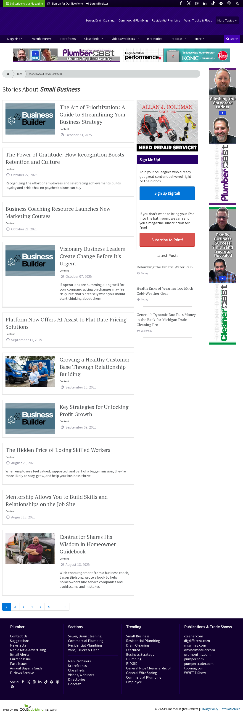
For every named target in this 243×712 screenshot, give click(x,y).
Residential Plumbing (166, 20)
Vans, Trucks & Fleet (198, 20)
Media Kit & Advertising (28, 649)
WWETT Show (195, 672)
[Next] (57, 607)
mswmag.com (195, 645)
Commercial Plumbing (133, 20)
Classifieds (92, 39)
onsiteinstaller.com (199, 649)
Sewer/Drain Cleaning (100, 20)
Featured (133, 649)
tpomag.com (194, 668)
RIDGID (131, 663)
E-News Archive (22, 672)
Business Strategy (140, 654)
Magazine (13, 39)
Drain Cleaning (137, 645)
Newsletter (19, 645)
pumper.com (194, 659)
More (198, 39)
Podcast (177, 39)
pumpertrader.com (199, 663)
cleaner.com (193, 636)
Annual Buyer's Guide (26, 668)
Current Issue (20, 659)
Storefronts (68, 39)
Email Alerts (19, 654)
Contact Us (18, 636)
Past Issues (18, 663)
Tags (19, 74)
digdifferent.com (197, 640)
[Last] (65, 607)
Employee (134, 682)
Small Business (138, 636)
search (232, 39)
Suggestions (19, 640)
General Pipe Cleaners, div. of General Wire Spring (148, 670)
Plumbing (134, 659)
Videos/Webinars (124, 39)
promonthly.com (197, 654)
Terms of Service (230, 709)
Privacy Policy (209, 709)
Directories (154, 39)
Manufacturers (42, 39)
